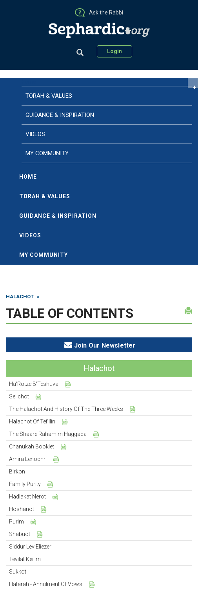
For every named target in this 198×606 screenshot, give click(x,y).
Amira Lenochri (28, 459)
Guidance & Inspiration (57, 216)
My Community (43, 255)
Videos (30, 235)
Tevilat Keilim (25, 559)
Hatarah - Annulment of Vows (45, 584)
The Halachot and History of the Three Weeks (66, 409)
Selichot (19, 396)
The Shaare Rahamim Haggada (48, 434)
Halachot (20, 296)
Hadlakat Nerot (27, 496)
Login (114, 51)
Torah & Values (44, 196)
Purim (16, 521)
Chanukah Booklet (31, 446)
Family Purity (25, 484)
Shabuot (19, 534)
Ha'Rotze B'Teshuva (33, 384)
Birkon (17, 471)
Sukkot (17, 571)
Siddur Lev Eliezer (30, 546)
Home (29, 82)
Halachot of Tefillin (32, 421)
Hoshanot (21, 509)
